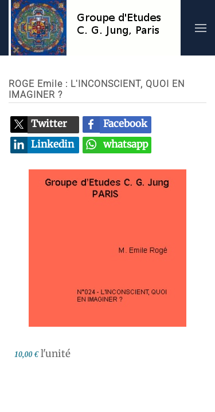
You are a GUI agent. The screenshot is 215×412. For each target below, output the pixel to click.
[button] (200, 28)
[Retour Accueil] (95, 28)
